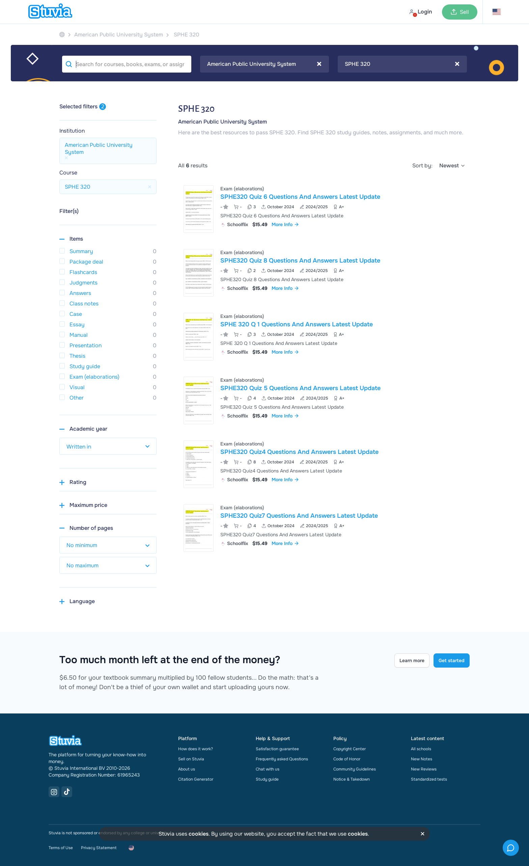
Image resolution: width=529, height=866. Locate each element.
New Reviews (424, 769)
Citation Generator (195, 779)
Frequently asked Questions (282, 759)
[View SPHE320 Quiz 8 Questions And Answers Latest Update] (324, 273)
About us (186, 769)
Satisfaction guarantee (277, 749)
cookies (198, 833)
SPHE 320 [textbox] (402, 64)
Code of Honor (346, 759)
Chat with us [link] (267, 769)
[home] (50, 11)
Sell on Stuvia (191, 759)
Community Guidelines (354, 769)
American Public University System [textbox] (264, 64)
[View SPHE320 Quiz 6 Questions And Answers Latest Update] (324, 209)
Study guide (267, 779)
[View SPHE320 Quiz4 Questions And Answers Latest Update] (324, 464)
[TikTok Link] (66, 791)
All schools (421, 749)
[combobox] (264, 64)
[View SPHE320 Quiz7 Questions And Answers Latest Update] (324, 528)
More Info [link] (285, 224)
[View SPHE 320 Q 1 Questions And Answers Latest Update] (324, 336)
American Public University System (222, 121)
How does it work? (195, 749)
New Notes (421, 759)
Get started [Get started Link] (452, 660)
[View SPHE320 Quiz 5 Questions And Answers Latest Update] (324, 400)
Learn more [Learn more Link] (411, 660)
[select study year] (108, 446)
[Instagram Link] (54, 791)
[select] (452, 166)
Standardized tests (429, 779)
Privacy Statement (98, 847)
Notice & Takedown (351, 779)
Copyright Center (349, 749)
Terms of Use (61, 847)
